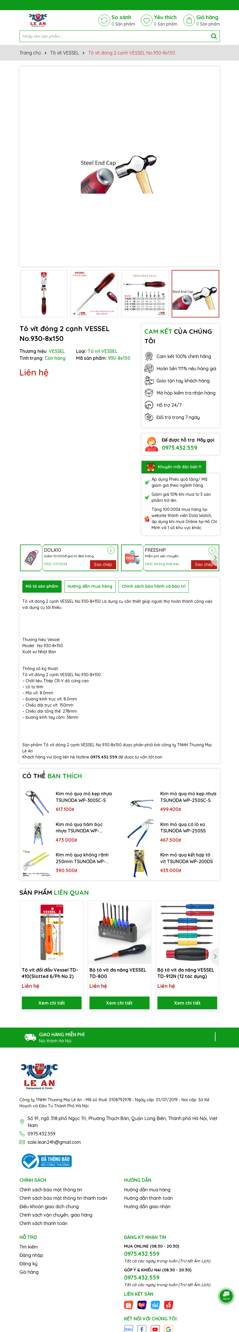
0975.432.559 (179, 447)
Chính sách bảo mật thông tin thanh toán (63, 1198)
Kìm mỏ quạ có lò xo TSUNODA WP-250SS (183, 827)
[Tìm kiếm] (214, 36)
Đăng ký (28, 1263)
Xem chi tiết (51, 1003)
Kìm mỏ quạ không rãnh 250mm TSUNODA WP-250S (82, 858)
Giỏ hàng (29, 1272)
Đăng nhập (31, 1255)
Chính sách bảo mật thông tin (50, 1190)
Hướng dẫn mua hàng (147, 1190)
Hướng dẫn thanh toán (148, 1198)
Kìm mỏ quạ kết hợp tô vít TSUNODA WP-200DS (186, 858)
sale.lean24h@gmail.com (54, 1142)
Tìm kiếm (28, 1247)
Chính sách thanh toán (43, 1223)
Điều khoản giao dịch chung (49, 1206)
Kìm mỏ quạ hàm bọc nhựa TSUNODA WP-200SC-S (79, 827)
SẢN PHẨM (54, 892)
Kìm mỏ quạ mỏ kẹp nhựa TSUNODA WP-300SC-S (84, 797)
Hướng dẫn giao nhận (147, 1206)
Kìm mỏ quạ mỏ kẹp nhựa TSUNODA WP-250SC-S (188, 797)
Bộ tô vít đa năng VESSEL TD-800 (117, 973)
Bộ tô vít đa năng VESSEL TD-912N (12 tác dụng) (185, 973)
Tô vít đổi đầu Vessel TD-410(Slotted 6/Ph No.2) (50, 973)
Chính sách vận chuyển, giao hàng (55, 1215)
